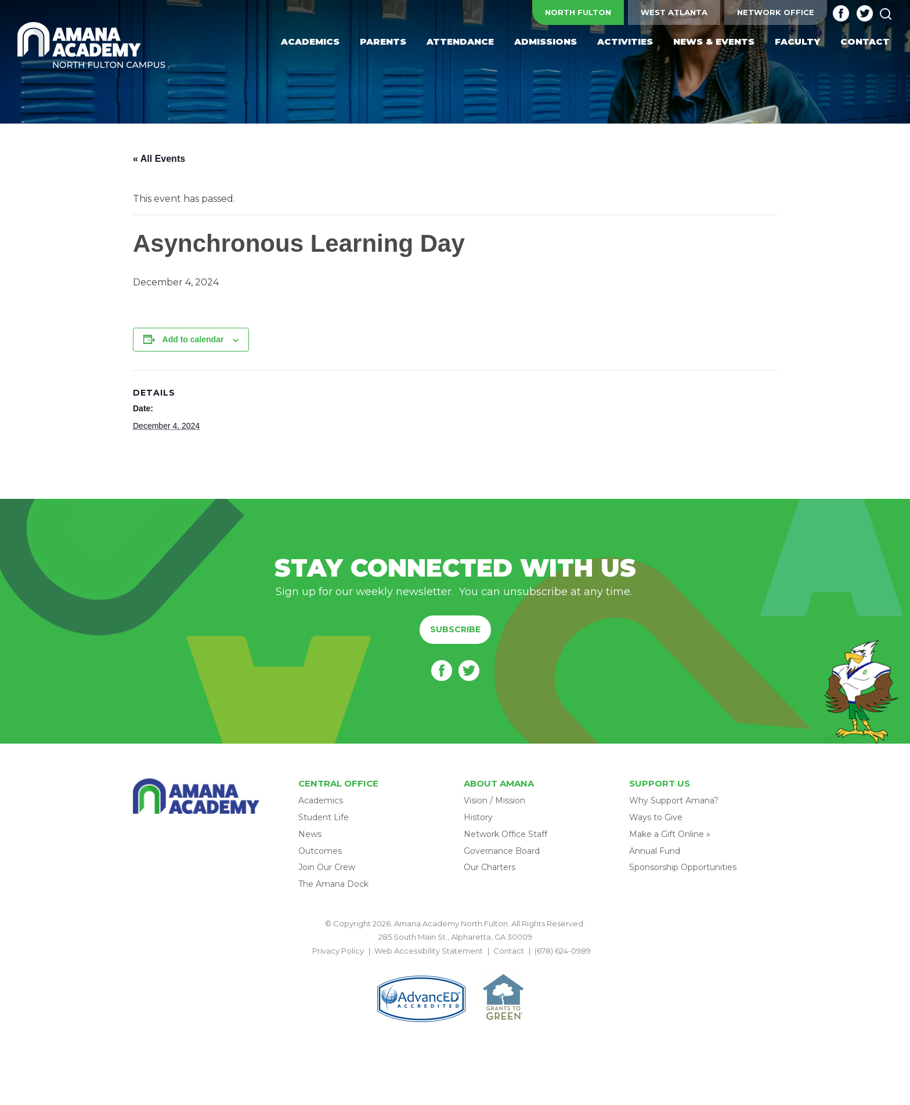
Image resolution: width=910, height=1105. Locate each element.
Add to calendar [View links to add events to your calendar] (193, 339)
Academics (320, 800)
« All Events (159, 159)
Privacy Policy (338, 950)
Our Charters (489, 867)
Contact (508, 950)
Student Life (323, 817)
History (478, 817)
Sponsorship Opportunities (682, 867)
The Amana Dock (333, 884)
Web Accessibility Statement (428, 950)
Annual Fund (654, 851)
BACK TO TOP (455, 964)
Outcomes (320, 851)
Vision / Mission (494, 800)
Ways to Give (655, 817)
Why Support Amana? (673, 800)
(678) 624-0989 (563, 950)
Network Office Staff (505, 834)
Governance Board (502, 851)
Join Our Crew (326, 867)
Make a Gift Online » (669, 834)
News (310, 834)
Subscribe (455, 629)
